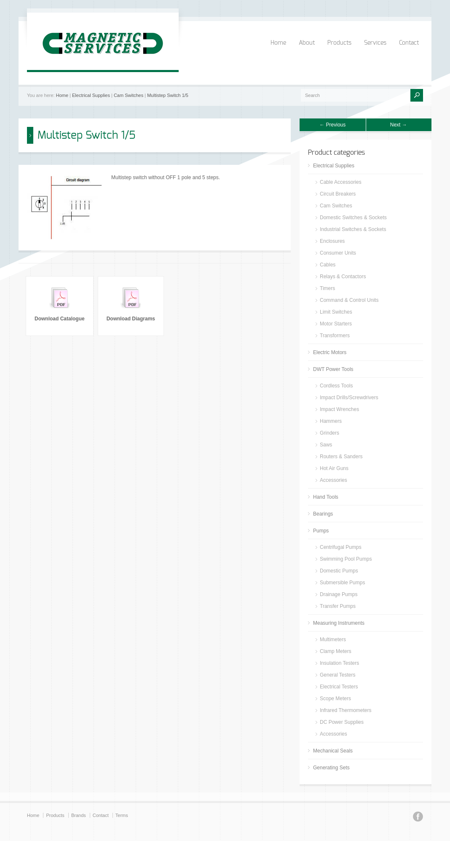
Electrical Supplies (91, 95)
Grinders (329, 433)
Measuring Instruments (338, 623)
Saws (326, 445)
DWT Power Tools (333, 369)
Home (278, 43)
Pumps (321, 531)
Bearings (323, 514)
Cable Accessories (341, 182)
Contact (409, 43)
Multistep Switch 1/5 (167, 95)
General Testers (338, 675)
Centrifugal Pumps (341, 547)
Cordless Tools (336, 386)
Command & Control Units (349, 300)
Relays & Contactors (343, 276)
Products (339, 43)
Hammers (331, 421)
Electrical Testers (339, 687)
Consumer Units (338, 253)
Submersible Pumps (342, 583)
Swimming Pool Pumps (346, 559)
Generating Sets (331, 768)
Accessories (333, 480)
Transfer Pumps (338, 606)
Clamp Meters (335, 651)
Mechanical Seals (333, 751)
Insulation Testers (339, 663)
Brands (78, 815)
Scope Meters (335, 698)
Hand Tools (325, 497)
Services (375, 43)
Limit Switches (336, 312)
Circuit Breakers (338, 194)
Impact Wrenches (339, 409)
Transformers (335, 336)
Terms (121, 815)
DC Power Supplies (342, 722)
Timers (327, 288)
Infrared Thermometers (346, 710)
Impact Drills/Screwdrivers (349, 397)
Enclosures (332, 241)
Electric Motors (329, 352)
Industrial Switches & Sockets (353, 229)
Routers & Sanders (341, 456)
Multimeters (333, 639)
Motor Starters (336, 324)
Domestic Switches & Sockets (353, 217)
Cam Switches (128, 95)
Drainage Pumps (338, 594)
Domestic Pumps (339, 571)
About (307, 43)
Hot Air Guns (334, 468)
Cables (327, 265)
